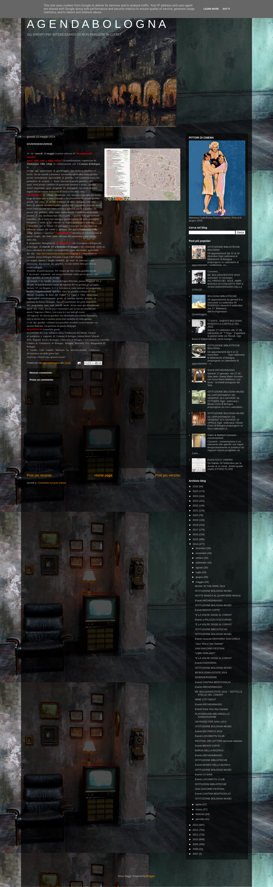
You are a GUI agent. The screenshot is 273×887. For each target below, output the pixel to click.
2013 (196, 825)
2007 (196, 853)
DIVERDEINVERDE (206, 677)
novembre (201, 553)
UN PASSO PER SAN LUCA (210, 721)
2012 (196, 829)
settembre (201, 562)
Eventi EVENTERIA (205, 662)
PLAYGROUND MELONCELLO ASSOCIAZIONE (212, 715)
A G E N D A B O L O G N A (96, 24)
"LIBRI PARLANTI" (205, 653)
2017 (196, 529)
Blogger (150, 876)
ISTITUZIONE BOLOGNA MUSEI (225, 391)
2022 (196, 505)
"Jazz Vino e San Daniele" (209, 643)
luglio (199, 572)
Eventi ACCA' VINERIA (220, 459)
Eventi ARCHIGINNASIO (221, 370)
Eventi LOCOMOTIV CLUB (209, 736)
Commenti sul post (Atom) (52, 482)
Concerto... (213, 271)
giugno (200, 577)
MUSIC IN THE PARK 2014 (210, 586)
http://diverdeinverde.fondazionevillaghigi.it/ (58, 253)
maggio (200, 582)
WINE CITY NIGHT (205, 699)
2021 (196, 510)
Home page (103, 475)
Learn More (211, 8)
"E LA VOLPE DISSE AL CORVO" (213, 615)
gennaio (200, 819)
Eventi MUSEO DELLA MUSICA (212, 764)
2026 (196, 486)
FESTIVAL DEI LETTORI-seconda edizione (218, 741)
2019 (196, 520)
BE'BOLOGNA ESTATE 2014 (211, 672)
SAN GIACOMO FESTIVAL (210, 648)
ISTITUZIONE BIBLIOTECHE (211, 629)
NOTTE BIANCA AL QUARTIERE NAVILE (218, 595)
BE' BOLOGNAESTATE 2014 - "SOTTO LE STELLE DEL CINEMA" (218, 693)
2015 (196, 539)
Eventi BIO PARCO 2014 (208, 731)
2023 (196, 500)
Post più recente (39, 475)
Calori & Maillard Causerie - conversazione (222, 437)
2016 (196, 534)
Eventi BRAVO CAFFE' (207, 610)
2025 (196, 491)
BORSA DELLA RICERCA (209, 750)
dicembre (201, 548)
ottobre (200, 557)
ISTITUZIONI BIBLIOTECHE (210, 784)
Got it (226, 8)
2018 (196, 524)
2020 (196, 515)
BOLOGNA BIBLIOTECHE (221, 296)
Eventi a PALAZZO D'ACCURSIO (213, 619)
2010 (196, 839)
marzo (199, 809)
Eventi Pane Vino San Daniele (211, 709)
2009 (196, 844)
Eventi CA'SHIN (203, 774)
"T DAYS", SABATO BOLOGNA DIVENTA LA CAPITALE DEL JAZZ (224, 323)
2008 (196, 849)
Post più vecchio (167, 475)
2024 (196, 496)
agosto (200, 567)
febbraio (200, 814)
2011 (196, 834)
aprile (199, 804)
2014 (196, 544)
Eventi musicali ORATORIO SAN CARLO (217, 638)
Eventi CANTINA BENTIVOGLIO (213, 682)
